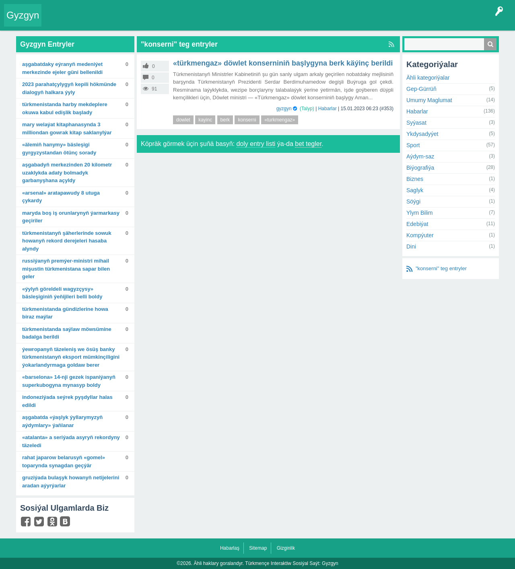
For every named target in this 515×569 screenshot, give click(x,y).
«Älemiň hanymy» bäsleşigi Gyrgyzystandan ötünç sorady (59, 149)
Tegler (137, 21)
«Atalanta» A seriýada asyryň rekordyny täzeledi (71, 441)
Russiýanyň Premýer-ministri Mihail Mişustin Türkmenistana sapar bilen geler (66, 268)
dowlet (183, 120)
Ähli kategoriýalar (427, 77)
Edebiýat (417, 224)
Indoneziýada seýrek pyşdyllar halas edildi (67, 401)
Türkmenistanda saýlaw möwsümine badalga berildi (66, 333)
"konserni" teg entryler (441, 268)
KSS (259, 21)
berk (225, 120)
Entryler (87, 21)
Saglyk (414, 190)
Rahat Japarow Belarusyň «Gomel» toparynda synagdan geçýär (63, 461)
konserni (247, 120)
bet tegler (308, 143)
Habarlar (327, 108)
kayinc (205, 120)
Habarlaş (229, 548)
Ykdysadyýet (422, 134)
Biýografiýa (420, 167)
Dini (411, 246)
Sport (413, 145)
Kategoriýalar (169, 21)
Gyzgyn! (112, 21)
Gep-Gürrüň (421, 89)
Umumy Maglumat (429, 100)
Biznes (414, 179)
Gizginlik (286, 548)
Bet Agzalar (229, 21)
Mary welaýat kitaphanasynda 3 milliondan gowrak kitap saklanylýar (67, 128)
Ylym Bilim (419, 213)
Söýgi (413, 201)
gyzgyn (284, 108)
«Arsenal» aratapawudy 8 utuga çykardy (61, 197)
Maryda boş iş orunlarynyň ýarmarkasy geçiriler (70, 217)
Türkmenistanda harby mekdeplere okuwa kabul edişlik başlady (64, 108)
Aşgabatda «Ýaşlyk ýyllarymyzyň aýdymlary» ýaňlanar (62, 421)
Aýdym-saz (420, 156)
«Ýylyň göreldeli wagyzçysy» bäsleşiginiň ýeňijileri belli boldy (62, 293)
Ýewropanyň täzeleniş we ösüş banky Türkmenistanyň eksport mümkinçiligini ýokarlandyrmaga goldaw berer (70, 357)
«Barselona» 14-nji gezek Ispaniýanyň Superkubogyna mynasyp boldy (68, 381)
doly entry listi (255, 143)
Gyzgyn (22, 15)
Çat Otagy (286, 21)
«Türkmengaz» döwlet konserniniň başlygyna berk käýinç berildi (283, 63)
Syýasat (416, 122)
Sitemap (258, 548)
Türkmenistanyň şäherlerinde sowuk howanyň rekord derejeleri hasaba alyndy (66, 241)
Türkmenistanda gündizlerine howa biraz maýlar (65, 313)
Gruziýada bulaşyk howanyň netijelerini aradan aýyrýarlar (70, 482)
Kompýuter (420, 235)
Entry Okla (59, 21)
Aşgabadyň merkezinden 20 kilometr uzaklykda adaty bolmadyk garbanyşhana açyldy (67, 172)
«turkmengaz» (279, 120)
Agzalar (200, 21)
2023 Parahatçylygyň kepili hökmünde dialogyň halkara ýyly (69, 88)
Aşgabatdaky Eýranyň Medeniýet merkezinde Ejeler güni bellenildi (62, 68)
